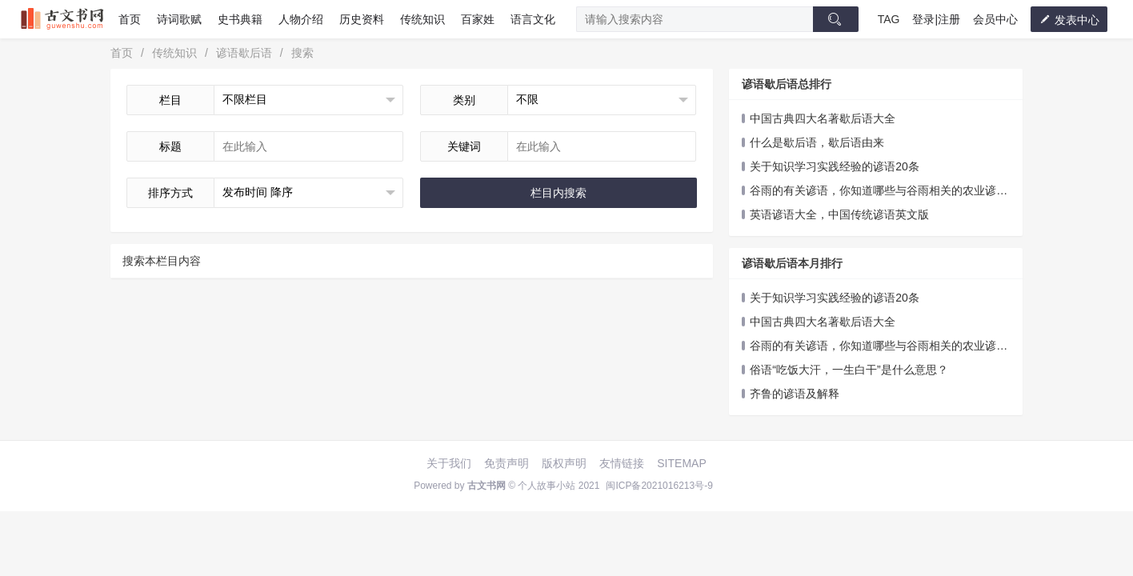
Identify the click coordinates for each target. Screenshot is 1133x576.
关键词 (464, 146)
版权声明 (564, 463)
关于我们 (448, 463)
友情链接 (621, 463)
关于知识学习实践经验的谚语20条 (834, 166)
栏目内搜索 (558, 192)
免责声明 (506, 463)
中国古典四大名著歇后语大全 (822, 118)
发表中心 (1069, 19)
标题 (170, 146)
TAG (889, 19)
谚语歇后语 (244, 52)
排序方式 (170, 192)
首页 (129, 19)
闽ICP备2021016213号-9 (659, 485)
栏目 (170, 100)
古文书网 (486, 485)
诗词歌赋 (179, 19)
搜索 (302, 52)
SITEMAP (681, 463)
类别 (464, 100)
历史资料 (361, 19)
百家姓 (477, 19)
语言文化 (532, 19)
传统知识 (422, 19)
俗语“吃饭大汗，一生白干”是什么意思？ (848, 369)
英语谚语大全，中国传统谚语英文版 (839, 214)
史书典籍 (240, 19)
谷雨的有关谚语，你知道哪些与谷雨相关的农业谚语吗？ (874, 191)
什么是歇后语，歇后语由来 (817, 142)
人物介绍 (300, 19)
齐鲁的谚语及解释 (794, 393)
